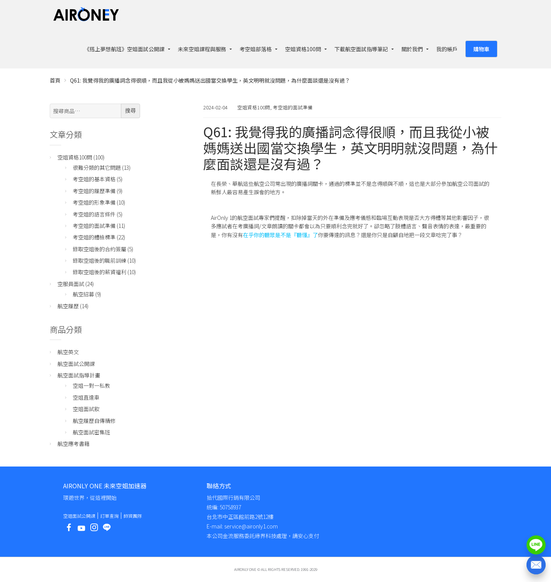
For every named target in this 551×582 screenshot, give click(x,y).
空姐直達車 (86, 397)
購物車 (481, 49)
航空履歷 (68, 306)
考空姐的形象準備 (94, 202)
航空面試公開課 (76, 363)
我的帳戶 (447, 49)
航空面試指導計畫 (78, 375)
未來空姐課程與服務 (202, 49)
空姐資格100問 (303, 49)
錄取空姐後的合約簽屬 (99, 249)
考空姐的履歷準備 (94, 191)
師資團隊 (133, 515)
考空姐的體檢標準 (94, 237)
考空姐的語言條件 (94, 214)
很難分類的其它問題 (97, 167)
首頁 (55, 80)
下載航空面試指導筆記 (361, 49)
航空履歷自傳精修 (94, 420)
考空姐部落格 (256, 49)
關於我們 (412, 49)
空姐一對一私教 (91, 385)
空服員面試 (70, 284)
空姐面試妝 (86, 409)
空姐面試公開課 (79, 515)
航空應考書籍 (73, 443)
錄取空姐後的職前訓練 (99, 260)
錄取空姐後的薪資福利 (99, 272)
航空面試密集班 (91, 432)
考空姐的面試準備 (293, 107)
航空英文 (68, 352)
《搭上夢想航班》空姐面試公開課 (124, 49)
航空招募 (83, 294)
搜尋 (130, 110)
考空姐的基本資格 (94, 179)
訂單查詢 (109, 515)
